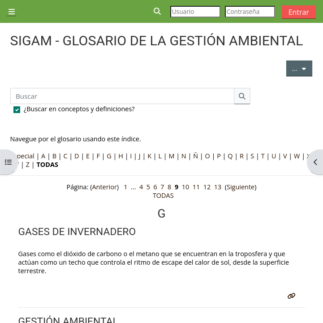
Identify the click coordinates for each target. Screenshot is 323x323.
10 (185, 187)
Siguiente (240, 187)
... (302, 68)
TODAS (163, 195)
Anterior (104, 187)
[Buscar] (122, 96)
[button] (157, 11)
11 (196, 187)
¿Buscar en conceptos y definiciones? (79, 109)
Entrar (299, 12)
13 (218, 187)
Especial (22, 156)
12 (207, 187)
